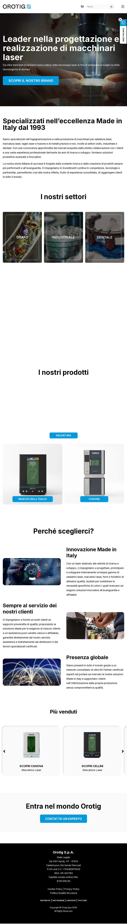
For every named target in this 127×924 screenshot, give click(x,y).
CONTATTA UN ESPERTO (63, 819)
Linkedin (71, 901)
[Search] (100, 6)
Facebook (45, 901)
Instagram (58, 901)
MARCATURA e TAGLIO (32, 498)
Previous (4, 751)
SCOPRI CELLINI (92, 765)
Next (122, 751)
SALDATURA (63, 435)
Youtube (82, 901)
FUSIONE (94, 498)
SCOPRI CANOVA (31, 765)
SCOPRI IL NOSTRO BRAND (30, 81)
